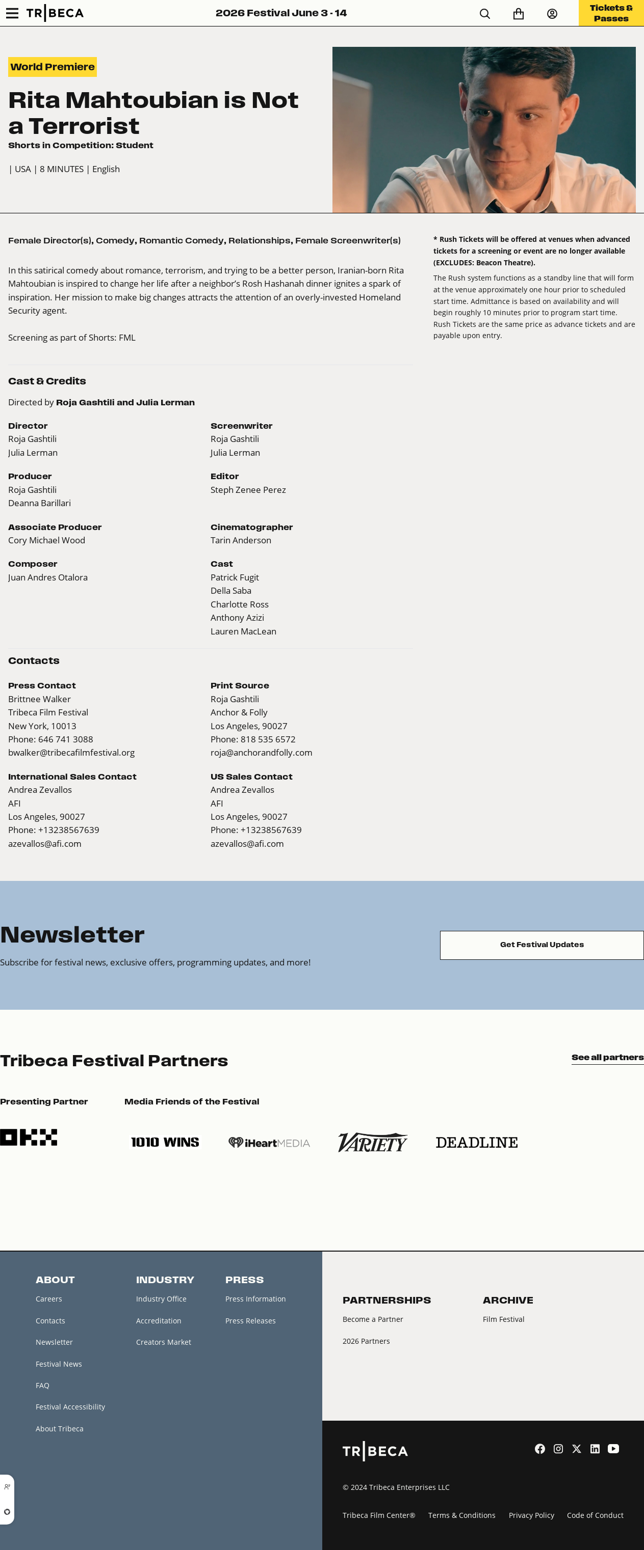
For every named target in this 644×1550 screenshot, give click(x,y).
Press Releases (250, 1320)
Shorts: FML (112, 337)
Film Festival (504, 1319)
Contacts (50, 1320)
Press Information (255, 1299)
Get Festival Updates (542, 945)
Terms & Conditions (462, 1515)
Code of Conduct (595, 1515)
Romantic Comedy (181, 240)
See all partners (608, 1057)
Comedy (115, 240)
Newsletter (54, 1342)
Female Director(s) (49, 240)
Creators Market (163, 1342)
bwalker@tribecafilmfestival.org (71, 752)
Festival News (59, 1364)
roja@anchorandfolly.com (262, 752)
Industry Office (161, 1299)
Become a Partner (373, 1319)
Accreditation (159, 1320)
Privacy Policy (531, 1515)
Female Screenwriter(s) (348, 240)
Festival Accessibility (70, 1406)
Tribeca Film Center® (379, 1515)
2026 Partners (366, 1341)
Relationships (259, 240)
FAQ (42, 1385)
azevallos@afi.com (45, 843)
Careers (49, 1299)
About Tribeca (60, 1428)
